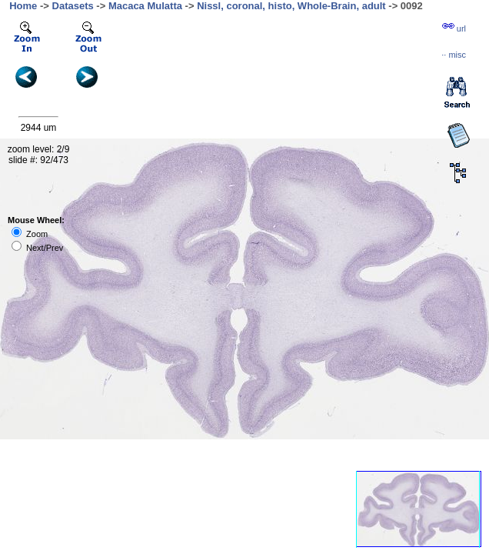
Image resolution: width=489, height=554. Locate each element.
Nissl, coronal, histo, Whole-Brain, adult (291, 6)
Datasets (73, 6)
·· (453, 54)
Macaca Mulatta (145, 6)
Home (23, 6)
